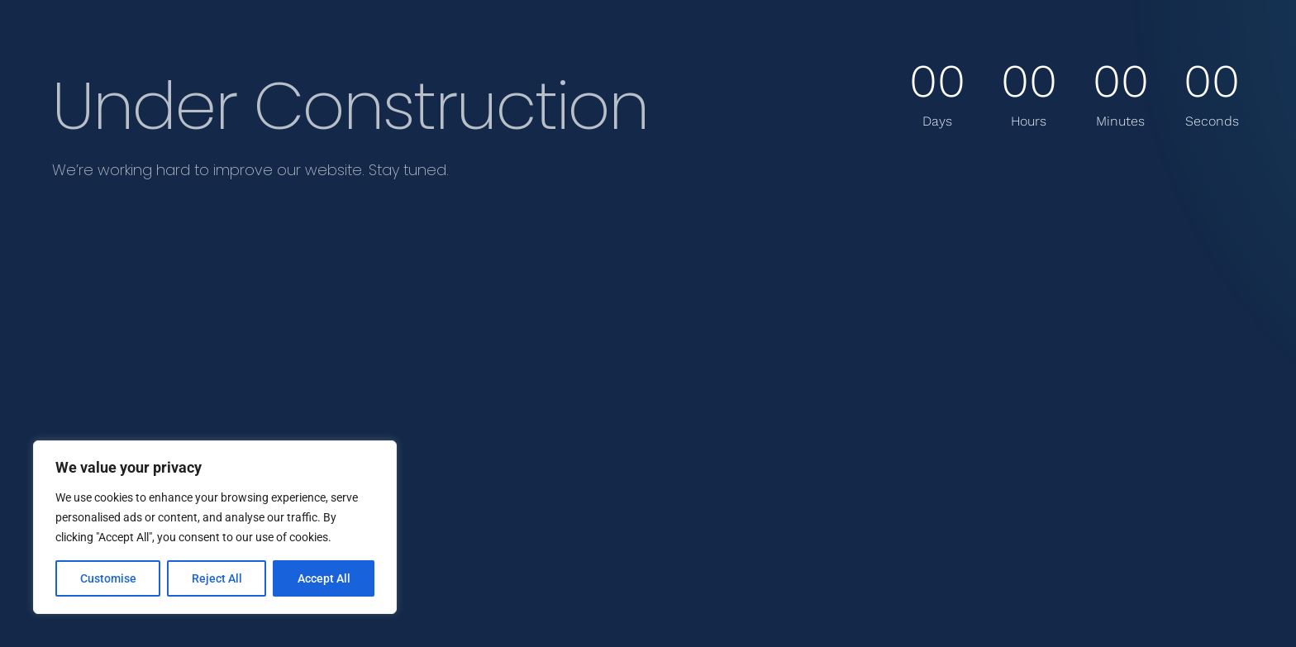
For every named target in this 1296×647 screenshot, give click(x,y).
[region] (215, 527)
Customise (108, 578)
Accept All (324, 578)
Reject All (217, 578)
